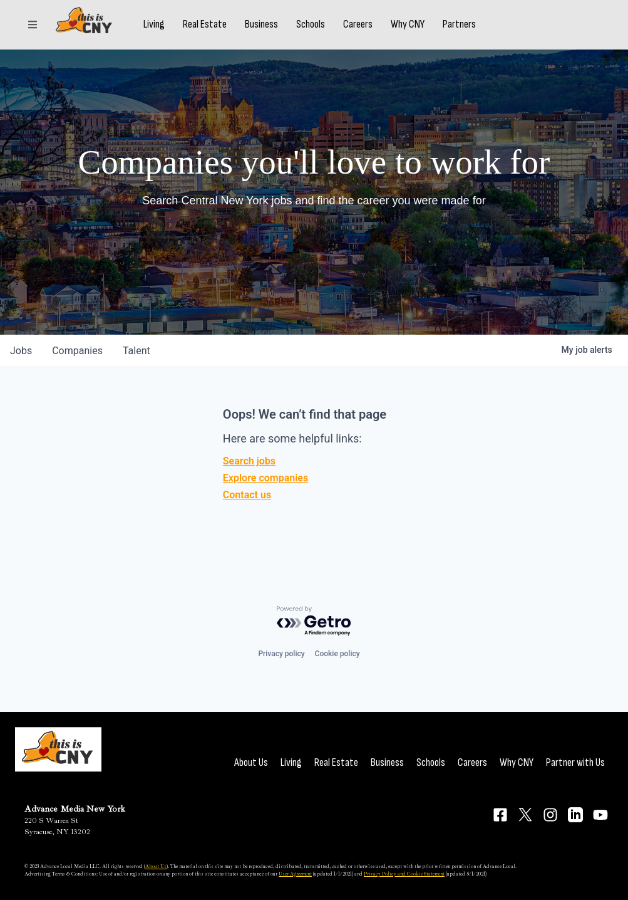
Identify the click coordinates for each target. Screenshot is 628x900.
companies (77, 351)
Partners (478, 33)
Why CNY (426, 33)
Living (172, 33)
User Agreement (295, 874)
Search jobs (249, 461)
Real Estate (223, 33)
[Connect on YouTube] (600, 814)
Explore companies (265, 478)
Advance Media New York (74, 808)
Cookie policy (337, 653)
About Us (251, 762)
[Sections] (33, 33)
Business (280, 33)
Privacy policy (281, 653)
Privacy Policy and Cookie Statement (404, 874)
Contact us (247, 495)
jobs (21, 351)
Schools (329, 33)
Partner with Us (575, 762)
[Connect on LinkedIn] (575, 814)
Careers (376, 33)
